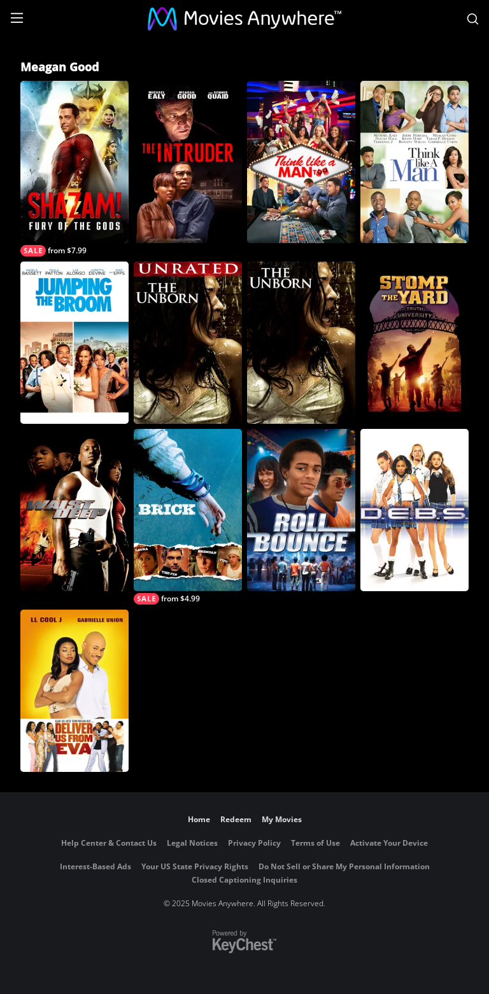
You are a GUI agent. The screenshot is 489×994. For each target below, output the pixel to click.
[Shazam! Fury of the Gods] (74, 168)
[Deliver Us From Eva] (74, 691)
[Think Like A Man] (414, 162)
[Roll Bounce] (301, 510)
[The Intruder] (188, 162)
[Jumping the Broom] (74, 343)
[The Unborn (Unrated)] (188, 343)
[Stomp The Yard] (414, 343)
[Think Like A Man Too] (301, 162)
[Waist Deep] (74, 510)
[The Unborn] (301, 343)
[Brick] (188, 517)
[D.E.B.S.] (414, 510)
